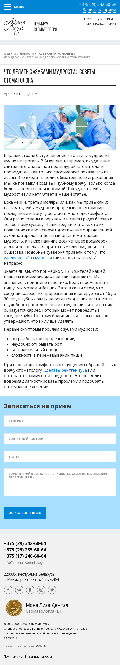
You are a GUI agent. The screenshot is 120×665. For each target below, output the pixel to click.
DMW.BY (41, 646)
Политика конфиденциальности (28, 656)
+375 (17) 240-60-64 (25, 556)
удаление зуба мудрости (28, 257)
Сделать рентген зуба (65, 370)
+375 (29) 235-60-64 (25, 550)
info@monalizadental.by (23, 562)
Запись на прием (99, 9)
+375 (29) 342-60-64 (25, 543)
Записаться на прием (25, 513)
